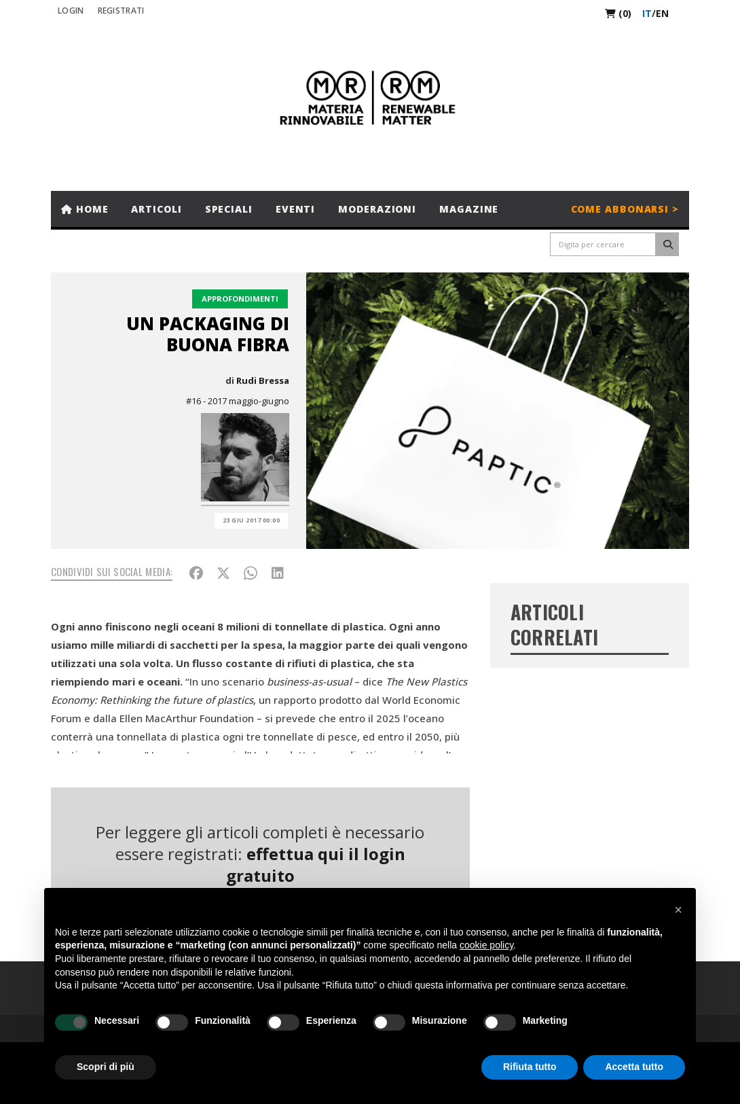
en (662, 13)
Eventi (295, 208)
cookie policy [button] (486, 945)
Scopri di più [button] (105, 1066)
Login (71, 10)
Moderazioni (377, 208)
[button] (678, 910)
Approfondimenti (240, 298)
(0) (618, 13)
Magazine (468, 208)
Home (84, 208)
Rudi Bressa (262, 380)
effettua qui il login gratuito (315, 864)
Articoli (156, 208)
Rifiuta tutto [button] (530, 1066)
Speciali (229, 208)
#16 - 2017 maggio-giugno (237, 401)
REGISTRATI (121, 10)
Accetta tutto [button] (634, 1066)
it (647, 13)
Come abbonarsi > (625, 208)
